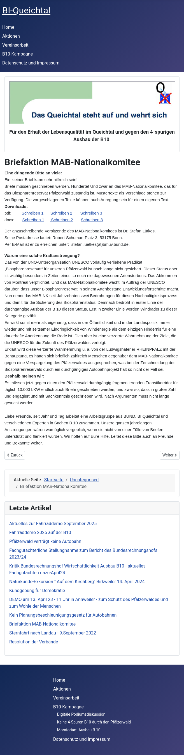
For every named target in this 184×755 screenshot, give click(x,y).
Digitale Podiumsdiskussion (81, 714)
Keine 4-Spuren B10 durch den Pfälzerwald (94, 722)
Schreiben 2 (61, 213)
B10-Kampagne (17, 54)
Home (8, 27)
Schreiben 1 (32, 213)
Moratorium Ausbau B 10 (79, 730)
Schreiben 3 (91, 213)
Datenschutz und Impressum (30, 63)
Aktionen (11, 36)
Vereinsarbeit (15, 45)
